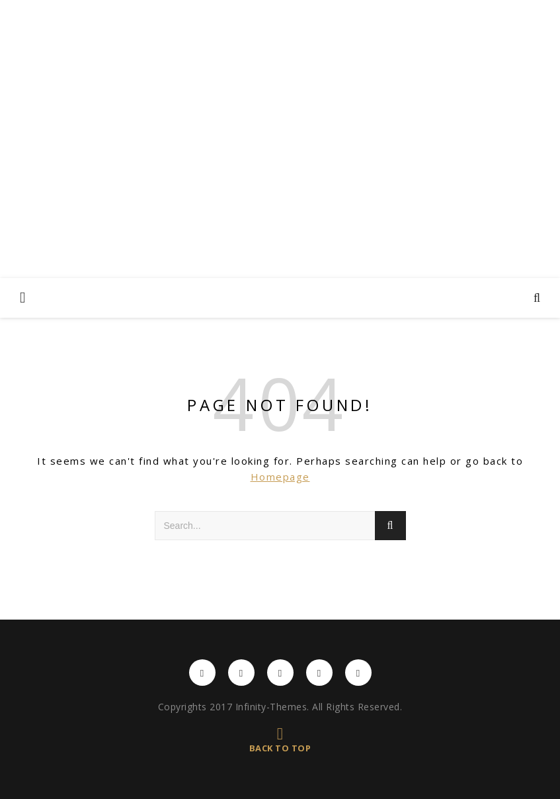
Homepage (280, 476)
